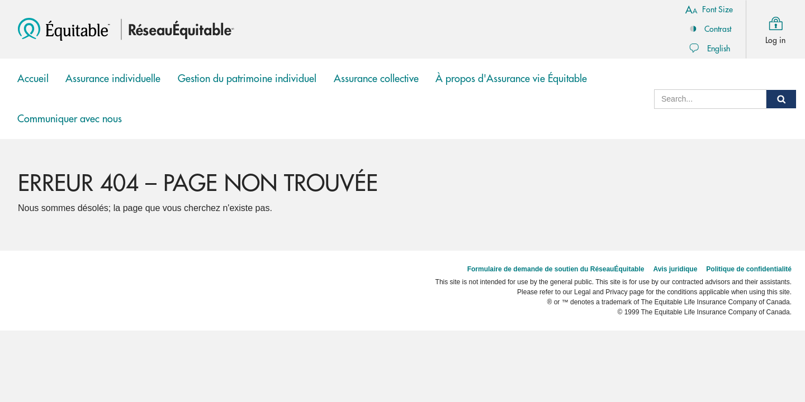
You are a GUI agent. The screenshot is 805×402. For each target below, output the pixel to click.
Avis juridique (675, 269)
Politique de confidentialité (749, 269)
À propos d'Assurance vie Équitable (511, 79)
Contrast (709, 28)
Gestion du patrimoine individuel (247, 86)
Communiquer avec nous (69, 119)
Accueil (33, 79)
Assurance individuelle (113, 86)
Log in (775, 28)
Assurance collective (376, 86)
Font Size (709, 8)
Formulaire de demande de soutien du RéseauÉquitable (556, 269)
